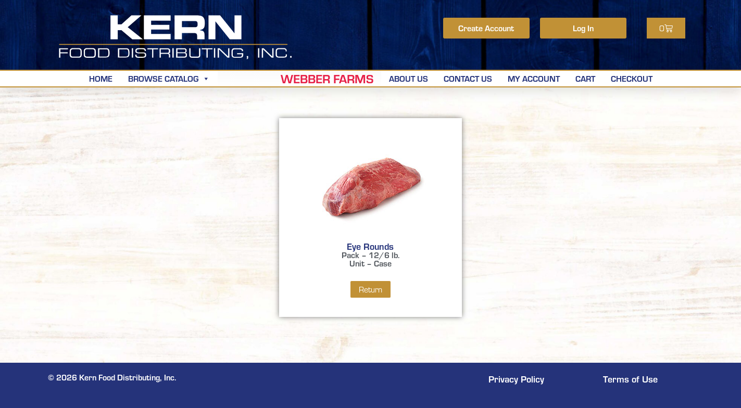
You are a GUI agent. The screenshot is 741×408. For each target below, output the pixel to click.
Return (370, 289)
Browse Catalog (169, 78)
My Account (534, 78)
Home (100, 78)
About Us (408, 78)
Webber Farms (327, 78)
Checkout (631, 78)
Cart (585, 78)
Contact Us (468, 78)
